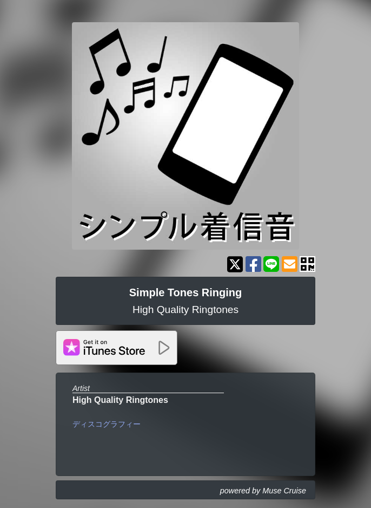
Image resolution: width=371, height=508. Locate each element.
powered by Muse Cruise (263, 490)
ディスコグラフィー (106, 424)
